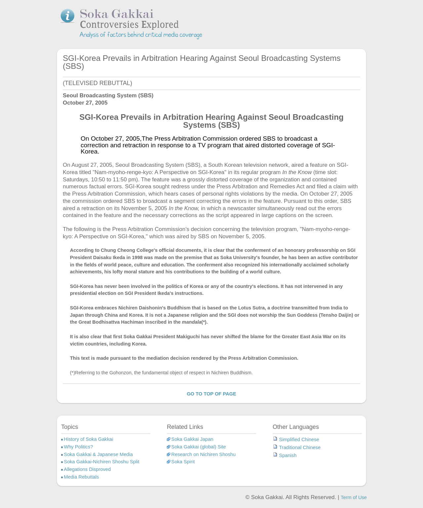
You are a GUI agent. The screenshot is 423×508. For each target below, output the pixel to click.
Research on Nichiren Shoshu (203, 454)
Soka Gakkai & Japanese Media (98, 454)
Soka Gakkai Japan (192, 439)
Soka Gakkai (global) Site (198, 446)
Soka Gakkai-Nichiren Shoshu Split (101, 461)
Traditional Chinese (300, 447)
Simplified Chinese (299, 439)
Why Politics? (78, 446)
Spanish (287, 455)
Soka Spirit (183, 461)
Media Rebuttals (81, 477)
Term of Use (354, 497)
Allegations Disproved (87, 469)
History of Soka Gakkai (88, 439)
